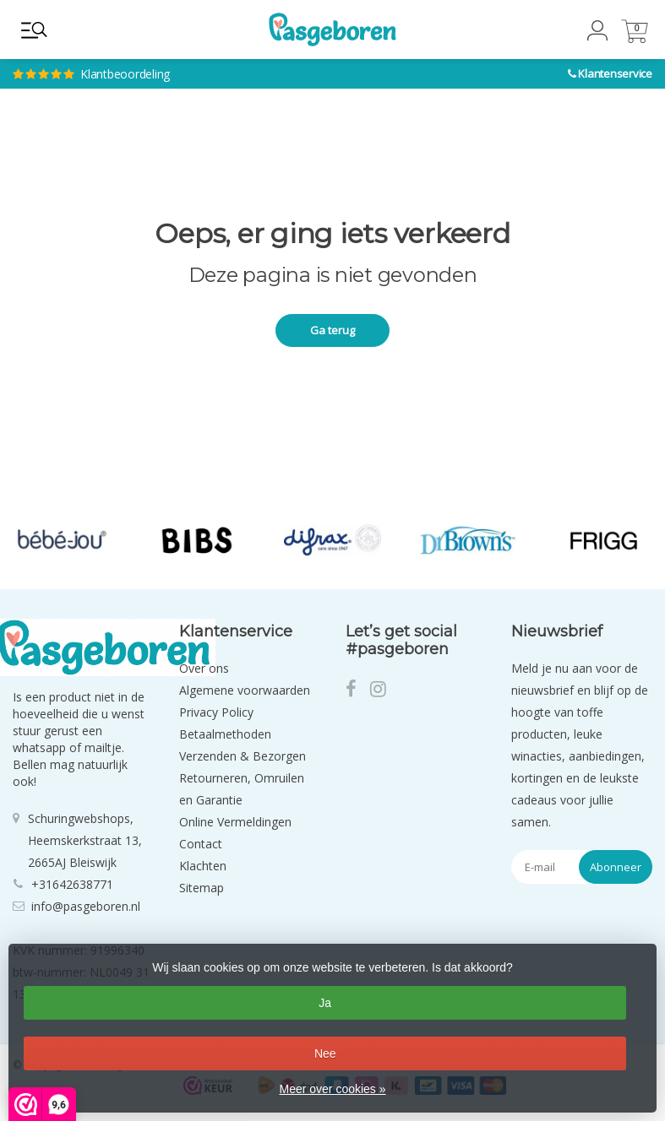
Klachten (202, 866)
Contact (200, 844)
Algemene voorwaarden (244, 690)
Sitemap (201, 888)
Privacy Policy (216, 712)
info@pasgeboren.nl (85, 906)
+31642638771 (72, 884)
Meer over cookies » (332, 1089)
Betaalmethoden (225, 734)
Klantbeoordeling (207, 59)
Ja (325, 1003)
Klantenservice (615, 73)
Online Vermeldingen (235, 822)
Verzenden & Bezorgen (242, 756)
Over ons (204, 668)
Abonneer (615, 867)
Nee (325, 1053)
